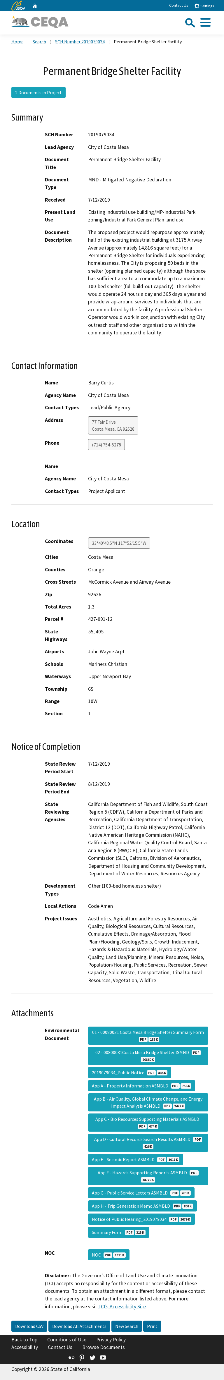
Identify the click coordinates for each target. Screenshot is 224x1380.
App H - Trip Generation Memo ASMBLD (142, 1206)
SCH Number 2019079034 (80, 41)
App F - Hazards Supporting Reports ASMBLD (148, 1176)
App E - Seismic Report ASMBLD (135, 1159)
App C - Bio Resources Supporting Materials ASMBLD (148, 1122)
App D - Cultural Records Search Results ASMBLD (148, 1142)
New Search (126, 1326)
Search (39, 41)
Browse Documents (103, 1347)
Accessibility (24, 1347)
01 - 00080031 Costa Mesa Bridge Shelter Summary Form (148, 1035)
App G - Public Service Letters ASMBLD (141, 1193)
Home (17, 41)
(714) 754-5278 (106, 445)
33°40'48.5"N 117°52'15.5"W (119, 543)
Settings (204, 5)
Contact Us (178, 5)
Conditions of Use (66, 1339)
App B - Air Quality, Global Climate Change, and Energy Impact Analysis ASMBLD (148, 1102)
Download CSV (29, 1326)
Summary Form (119, 1232)
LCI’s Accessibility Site (122, 1306)
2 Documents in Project (38, 92)
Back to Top (24, 1339)
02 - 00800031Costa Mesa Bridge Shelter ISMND (148, 1055)
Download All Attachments (79, 1326)
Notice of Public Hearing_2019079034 (141, 1219)
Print (152, 1326)
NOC (109, 1255)
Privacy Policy (111, 1339)
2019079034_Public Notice (129, 1072)
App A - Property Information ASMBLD (141, 1086)
